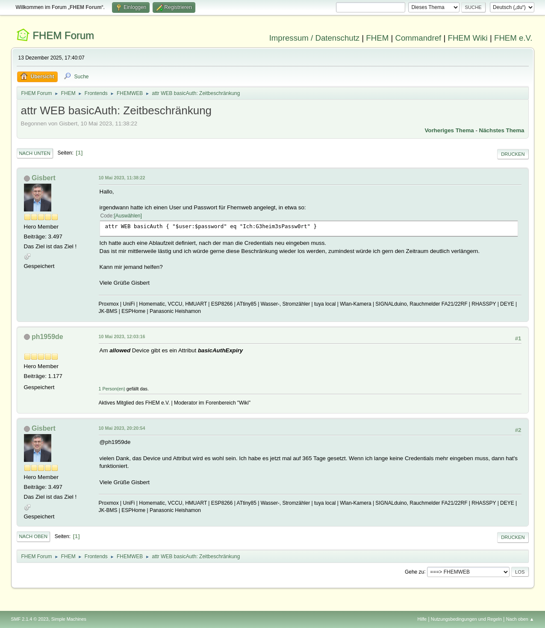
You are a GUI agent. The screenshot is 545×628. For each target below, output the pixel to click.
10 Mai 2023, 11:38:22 (122, 177)
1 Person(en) (112, 388)
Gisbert (44, 178)
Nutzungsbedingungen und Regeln (466, 619)
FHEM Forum (63, 35)
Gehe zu (414, 571)
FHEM (377, 37)
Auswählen (128, 216)
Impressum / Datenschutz (314, 37)
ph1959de (47, 336)
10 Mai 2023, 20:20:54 (122, 428)
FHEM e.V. (513, 37)
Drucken (512, 154)
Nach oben (33, 536)
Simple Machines (68, 619)
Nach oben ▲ (520, 619)
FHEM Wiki (468, 37)
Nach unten (34, 153)
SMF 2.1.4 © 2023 (30, 619)
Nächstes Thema (501, 130)
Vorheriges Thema (449, 130)
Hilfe (422, 619)
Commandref (418, 37)
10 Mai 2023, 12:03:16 (122, 336)
